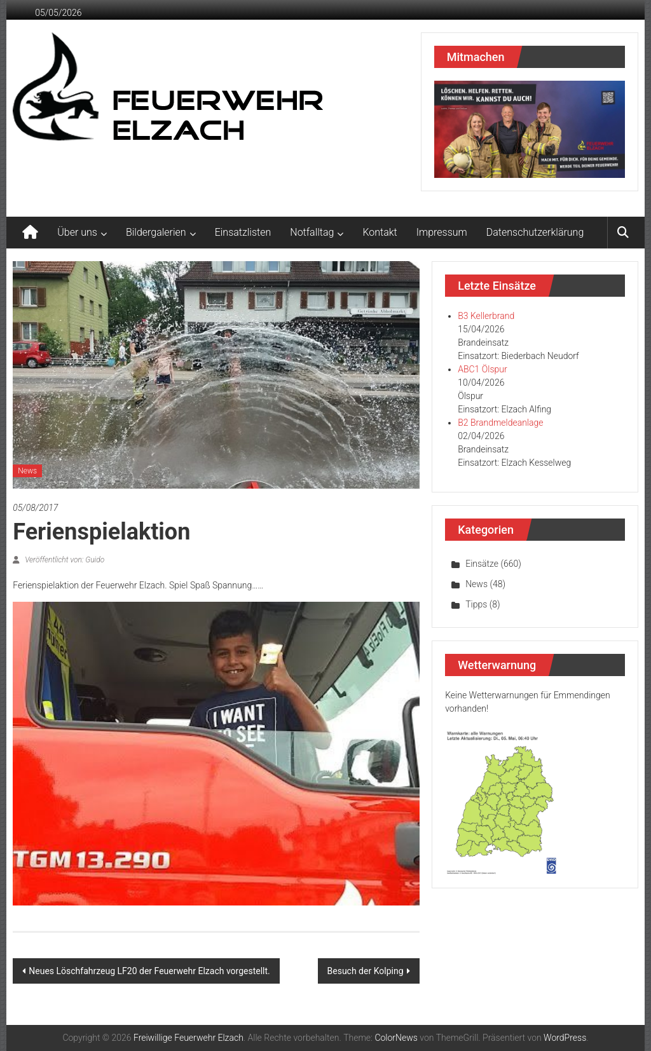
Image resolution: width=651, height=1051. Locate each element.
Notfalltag (312, 232)
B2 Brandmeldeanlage (500, 422)
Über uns (77, 232)
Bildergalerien (156, 232)
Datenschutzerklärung (535, 232)
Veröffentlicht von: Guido (63, 559)
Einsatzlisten (243, 232)
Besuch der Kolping (365, 971)
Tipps (476, 604)
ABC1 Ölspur (482, 369)
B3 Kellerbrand (486, 316)
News (27, 470)
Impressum (441, 232)
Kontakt (379, 232)
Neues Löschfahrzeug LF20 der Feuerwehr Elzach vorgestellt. (149, 971)
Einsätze (481, 564)
